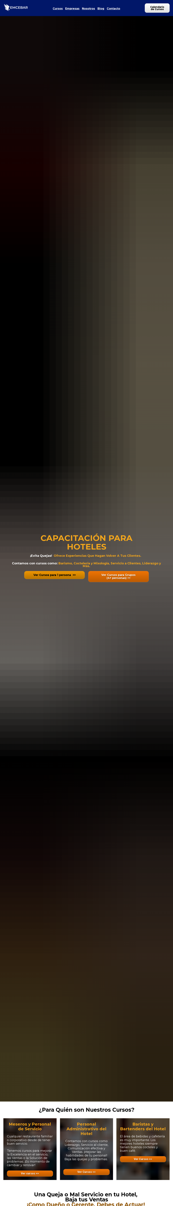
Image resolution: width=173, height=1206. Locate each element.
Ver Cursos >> (86, 1172)
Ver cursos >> (30, 1173)
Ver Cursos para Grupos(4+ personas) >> (118, 576)
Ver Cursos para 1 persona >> (54, 575)
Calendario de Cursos (157, 7)
